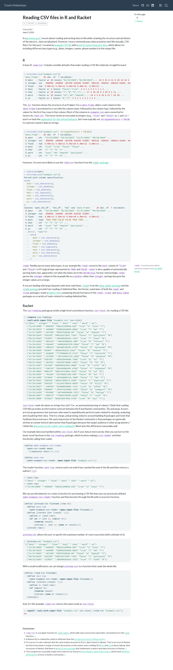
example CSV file (62, 45)
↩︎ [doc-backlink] (35, 636)
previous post (33, 38)
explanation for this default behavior (59, 119)
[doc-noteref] (43, 65)
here (102, 645)
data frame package (66, 648)
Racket (140, 21)
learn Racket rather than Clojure (95, 651)
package (100, 162)
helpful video (54, 292)
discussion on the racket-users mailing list (54, 426)
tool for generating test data (92, 45)
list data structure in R (84, 639)
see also (99, 639)
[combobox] (166, 5)
